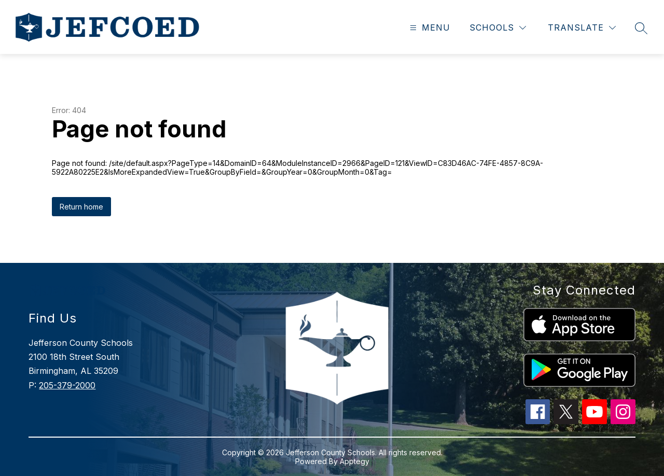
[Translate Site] (581, 27)
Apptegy (354, 461)
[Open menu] (428, 27)
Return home (81, 206)
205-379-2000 (67, 385)
